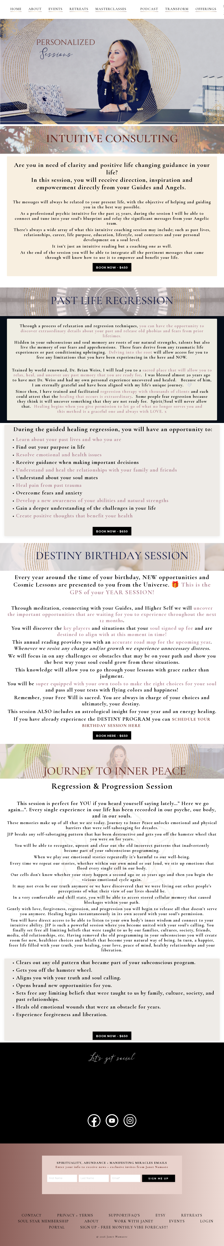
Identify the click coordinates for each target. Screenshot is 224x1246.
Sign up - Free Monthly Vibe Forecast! (136, 1229)
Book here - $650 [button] (112, 737)
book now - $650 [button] (112, 533)
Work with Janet (146, 1222)
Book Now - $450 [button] (112, 268)
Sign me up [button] (158, 1188)
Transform (177, 9)
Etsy (163, 1216)
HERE (145, 723)
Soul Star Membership (52, 1222)
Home (16, 9)
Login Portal (59, 1229)
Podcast (149, 9)
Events (56, 9)
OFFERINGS (206, 9)
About (35, 9)
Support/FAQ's (125, 1216)
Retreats (79, 9)
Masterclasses (110, 9)
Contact (29, 1216)
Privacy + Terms (74, 1216)
